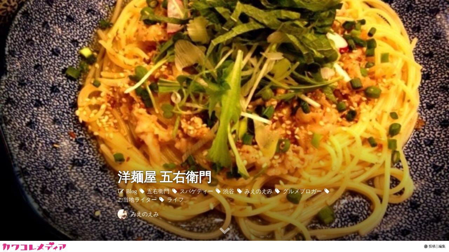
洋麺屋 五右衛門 (165, 177)
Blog (127, 191)
